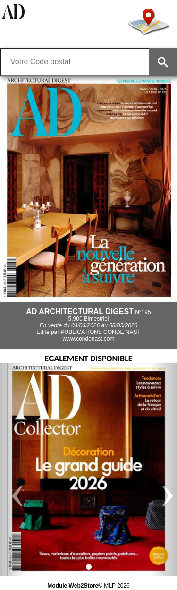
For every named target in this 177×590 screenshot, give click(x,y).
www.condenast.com (88, 338)
